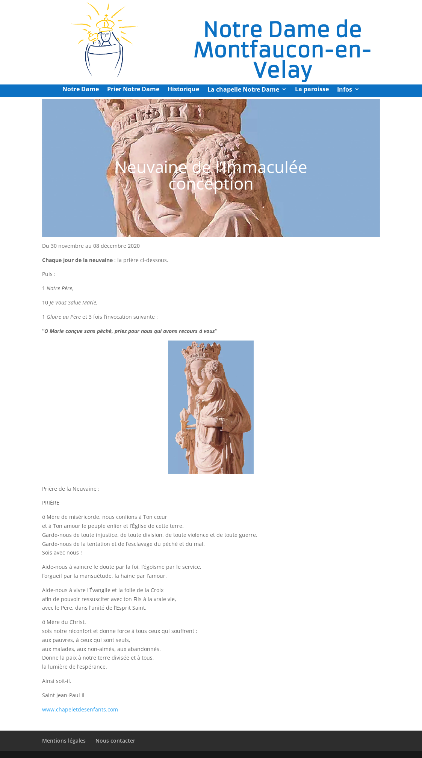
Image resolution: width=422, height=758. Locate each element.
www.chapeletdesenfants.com (80, 709)
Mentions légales (64, 740)
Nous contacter (115, 740)
